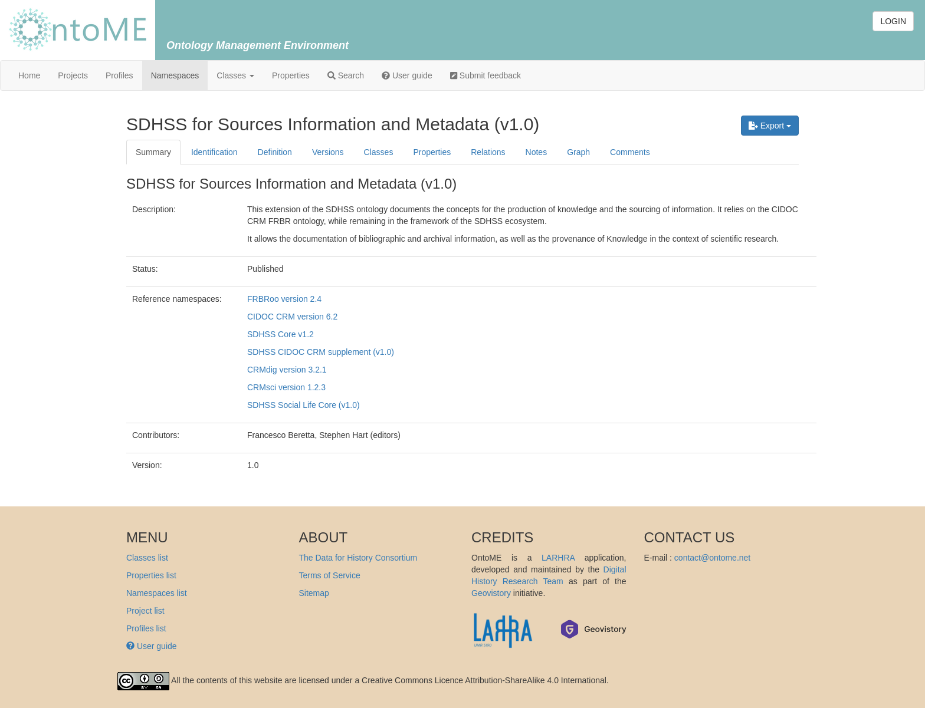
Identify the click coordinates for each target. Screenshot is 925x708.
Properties (291, 75)
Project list (145, 610)
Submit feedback (485, 75)
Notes (536, 152)
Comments (630, 152)
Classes (235, 75)
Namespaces (175, 75)
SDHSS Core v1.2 (280, 334)
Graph (578, 152)
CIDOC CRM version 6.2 (292, 316)
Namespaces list (156, 593)
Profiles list (146, 628)
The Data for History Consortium (358, 557)
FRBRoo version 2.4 (284, 299)
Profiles (119, 75)
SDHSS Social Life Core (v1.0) (303, 405)
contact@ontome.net (712, 557)
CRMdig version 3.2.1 (287, 369)
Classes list (147, 557)
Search (345, 75)
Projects (73, 75)
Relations (488, 152)
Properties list (151, 575)
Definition (275, 152)
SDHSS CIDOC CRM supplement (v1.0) (320, 352)
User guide (407, 75)
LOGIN (893, 21)
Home (29, 75)
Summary (153, 152)
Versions (328, 152)
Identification (214, 152)
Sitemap (314, 593)
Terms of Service (329, 575)
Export (770, 125)
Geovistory (491, 593)
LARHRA (558, 557)
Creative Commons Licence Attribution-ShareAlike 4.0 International (484, 680)
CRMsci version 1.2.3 (286, 387)
